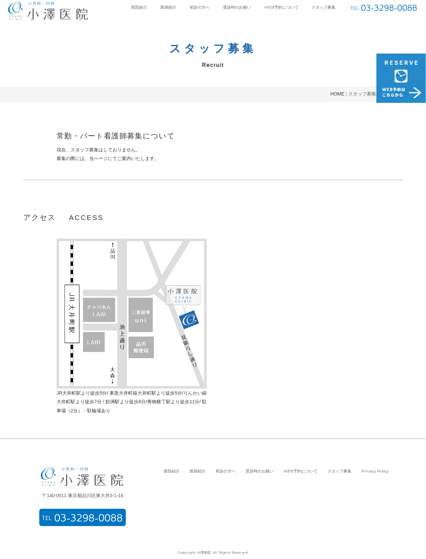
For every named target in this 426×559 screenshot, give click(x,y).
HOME (337, 93)
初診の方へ (200, 7)
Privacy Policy (375, 470)
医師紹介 (168, 7)
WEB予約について (281, 7)
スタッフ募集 (323, 7)
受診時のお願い (237, 7)
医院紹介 (139, 7)
